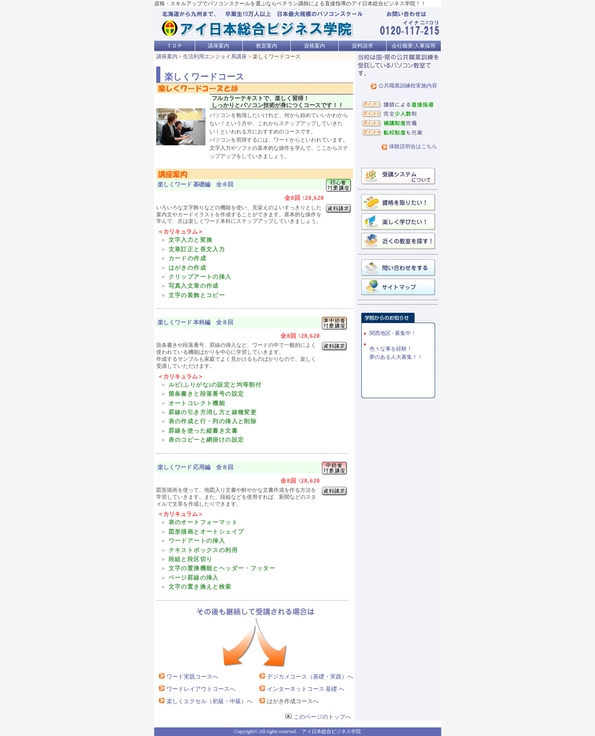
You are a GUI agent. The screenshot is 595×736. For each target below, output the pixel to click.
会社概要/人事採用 (414, 46)
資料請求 (362, 46)
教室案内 (266, 46)
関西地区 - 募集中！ (393, 333)
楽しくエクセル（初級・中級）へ (204, 701)
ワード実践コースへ (187, 677)
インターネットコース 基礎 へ (300, 689)
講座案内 (218, 46)
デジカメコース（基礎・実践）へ (305, 677)
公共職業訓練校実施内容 (407, 86)
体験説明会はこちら (413, 146)
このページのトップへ (318, 717)
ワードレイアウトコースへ (195, 689)
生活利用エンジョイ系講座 (215, 56)
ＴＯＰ (174, 46)
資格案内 (314, 46)
